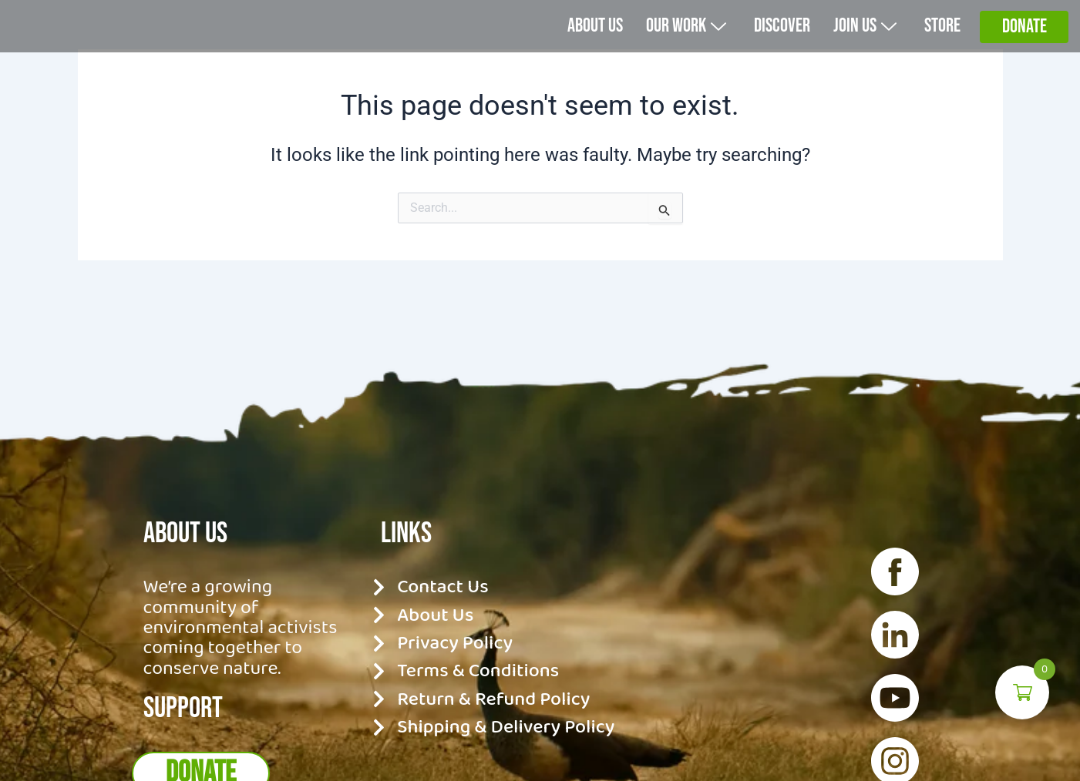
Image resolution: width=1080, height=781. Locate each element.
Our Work (670, 44)
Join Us (859, 44)
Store (940, 44)
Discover (772, 44)
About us (573, 44)
